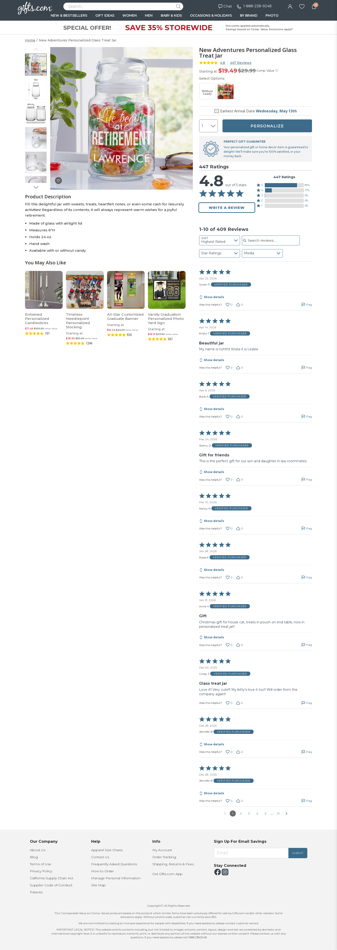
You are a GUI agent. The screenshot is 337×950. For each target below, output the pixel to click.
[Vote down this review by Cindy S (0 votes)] (239, 703)
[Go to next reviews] (286, 813)
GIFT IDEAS (104, 15)
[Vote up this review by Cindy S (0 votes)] (229, 703)
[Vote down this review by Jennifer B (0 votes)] (239, 752)
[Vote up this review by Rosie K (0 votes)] (229, 577)
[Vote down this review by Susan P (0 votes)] (239, 304)
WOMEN (129, 15)
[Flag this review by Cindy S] (306, 703)
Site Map (98, 885)
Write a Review (227, 207)
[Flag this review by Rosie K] (306, 577)
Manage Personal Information (115, 878)
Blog (34, 857)
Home (30, 40)
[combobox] (219, 240)
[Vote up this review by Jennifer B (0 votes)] (229, 752)
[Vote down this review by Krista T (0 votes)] (239, 367)
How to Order (102, 871)
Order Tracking (164, 857)
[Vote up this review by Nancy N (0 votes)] (229, 528)
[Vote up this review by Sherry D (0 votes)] (229, 479)
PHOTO (271, 15)
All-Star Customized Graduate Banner (125, 316)
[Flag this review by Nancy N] (306, 528)
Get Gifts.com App (167, 874)
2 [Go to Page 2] (241, 813)
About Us (37, 850)
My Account (162, 850)
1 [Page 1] (232, 813)
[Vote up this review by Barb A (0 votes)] (229, 416)
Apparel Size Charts (107, 850)
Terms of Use (40, 864)
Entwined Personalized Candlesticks (37, 318)
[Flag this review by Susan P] (306, 304)
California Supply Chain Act (51, 878)
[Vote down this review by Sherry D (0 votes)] (239, 479)
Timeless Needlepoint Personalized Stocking (78, 320)
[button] (284, 185)
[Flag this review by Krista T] (306, 367)
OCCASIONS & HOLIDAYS (211, 15)
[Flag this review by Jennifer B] (306, 752)
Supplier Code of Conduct (51, 885)
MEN (149, 15)
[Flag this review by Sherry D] (306, 479)
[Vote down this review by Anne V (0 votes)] (239, 645)
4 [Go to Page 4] (257, 813)
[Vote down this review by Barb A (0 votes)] (239, 416)
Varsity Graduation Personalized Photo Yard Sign (166, 318)
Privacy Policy (41, 871)
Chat (225, 6)
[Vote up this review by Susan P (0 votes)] (229, 304)
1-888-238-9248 (257, 6)
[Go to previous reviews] (225, 813)
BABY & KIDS (171, 15)
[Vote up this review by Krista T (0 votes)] (229, 367)
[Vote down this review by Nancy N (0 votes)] (239, 528)
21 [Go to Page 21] (278, 813)
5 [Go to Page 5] (265, 813)
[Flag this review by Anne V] (306, 645)
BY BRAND (248, 15)
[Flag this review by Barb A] (306, 416)
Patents (36, 892)
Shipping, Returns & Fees (173, 864)
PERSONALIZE (267, 126)
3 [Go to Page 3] (249, 813)
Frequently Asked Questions (114, 864)
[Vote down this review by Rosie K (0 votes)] (239, 577)
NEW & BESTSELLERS (69, 15)
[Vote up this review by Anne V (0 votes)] (229, 645)
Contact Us (100, 857)
